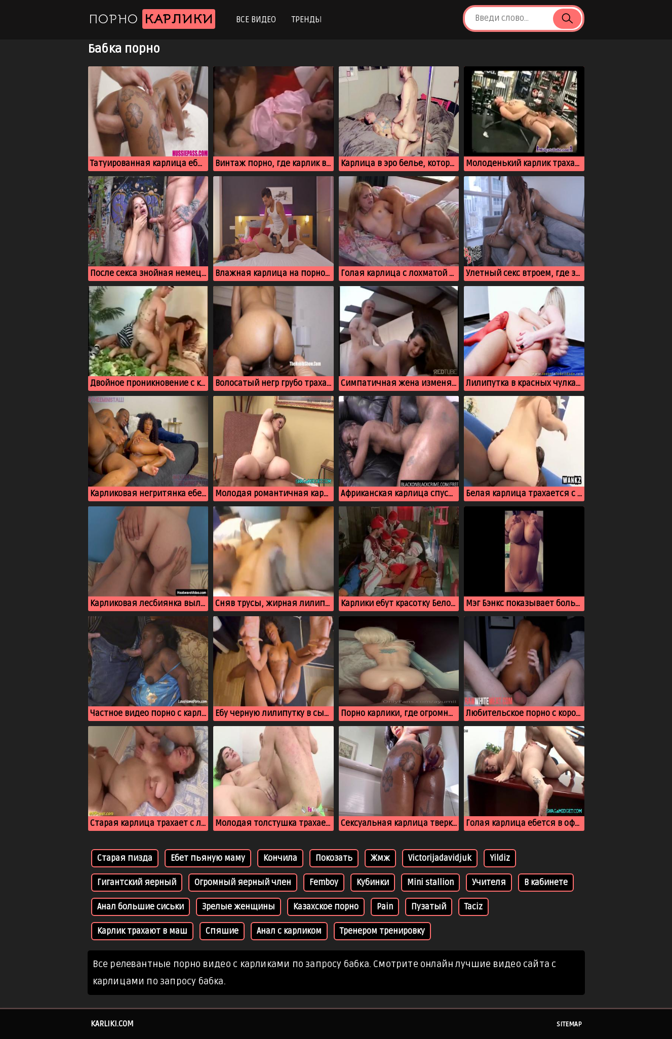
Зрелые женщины (238, 907)
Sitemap (569, 1024)
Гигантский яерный (136, 882)
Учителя (489, 882)
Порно (152, 19)
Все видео (256, 20)
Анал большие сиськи (140, 907)
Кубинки (373, 882)
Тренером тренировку (382, 931)
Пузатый (428, 907)
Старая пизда (124, 858)
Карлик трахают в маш (142, 931)
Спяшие (222, 931)
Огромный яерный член (242, 882)
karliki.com (112, 1023)
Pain (385, 907)
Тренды (307, 20)
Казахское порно (326, 907)
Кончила (280, 858)
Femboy (323, 882)
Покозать (333, 858)
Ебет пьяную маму (208, 858)
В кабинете (546, 882)
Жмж (380, 858)
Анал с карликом (289, 931)
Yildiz (500, 858)
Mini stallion (430, 882)
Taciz (473, 907)
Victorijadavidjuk (439, 858)
